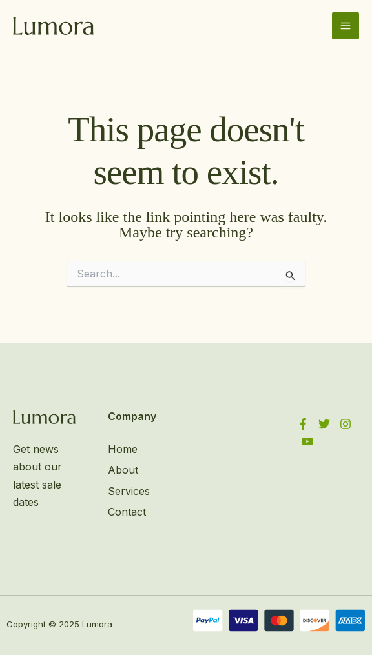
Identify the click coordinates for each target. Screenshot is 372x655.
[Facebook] (303, 424)
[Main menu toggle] (345, 25)
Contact (127, 511)
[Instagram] (345, 424)
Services (129, 491)
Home (123, 449)
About (123, 469)
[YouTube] (307, 441)
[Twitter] (324, 424)
